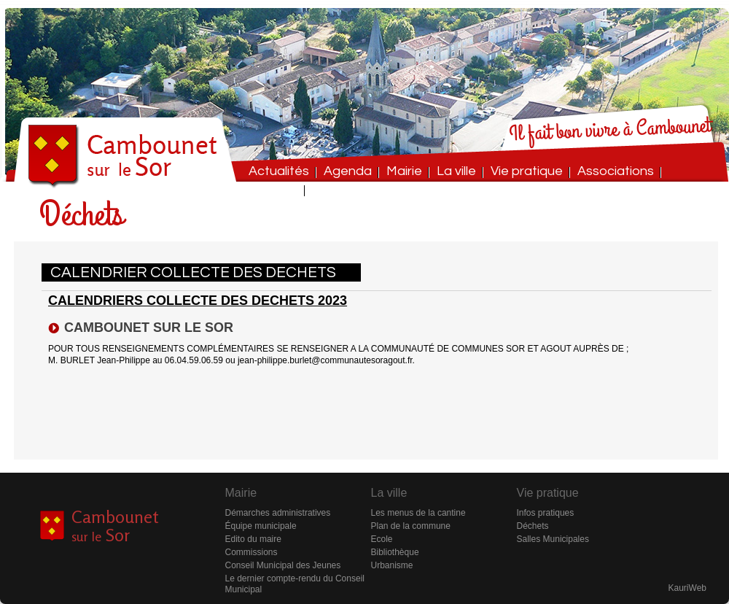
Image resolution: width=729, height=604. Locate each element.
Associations (615, 171)
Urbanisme (392, 565)
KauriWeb (687, 588)
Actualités (279, 171)
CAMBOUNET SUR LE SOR (148, 327)
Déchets (533, 526)
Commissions (251, 552)
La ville (456, 171)
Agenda (348, 171)
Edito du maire (253, 539)
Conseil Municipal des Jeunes (283, 565)
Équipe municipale (261, 526)
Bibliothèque (395, 552)
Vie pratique (527, 171)
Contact (273, 189)
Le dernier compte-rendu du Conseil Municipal (294, 584)
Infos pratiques (545, 513)
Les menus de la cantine (418, 513)
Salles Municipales (553, 539)
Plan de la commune (411, 526)
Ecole (382, 539)
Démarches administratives (278, 513)
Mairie (404, 171)
